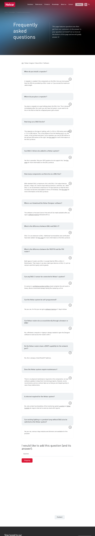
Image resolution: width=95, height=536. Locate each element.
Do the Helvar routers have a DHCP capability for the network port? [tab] (48, 348)
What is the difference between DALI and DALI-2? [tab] (48, 227)
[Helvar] (9, 4)
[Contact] (60, 517)
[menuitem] (30, 4)
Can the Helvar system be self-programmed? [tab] (48, 301)
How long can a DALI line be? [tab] (48, 123)
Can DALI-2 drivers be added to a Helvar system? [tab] (48, 152)
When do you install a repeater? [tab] (48, 73)
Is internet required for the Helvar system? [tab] (48, 398)
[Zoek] (89, 4)
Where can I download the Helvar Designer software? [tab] (48, 204)
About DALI (38, 63)
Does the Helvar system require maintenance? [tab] (48, 371)
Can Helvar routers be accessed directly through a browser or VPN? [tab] (48, 323)
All (22, 63)
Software (46, 63)
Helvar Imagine (29, 63)
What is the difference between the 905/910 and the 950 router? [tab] (48, 252)
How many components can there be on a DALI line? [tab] (48, 175)
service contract (38, 383)
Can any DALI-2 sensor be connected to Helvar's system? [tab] (48, 278)
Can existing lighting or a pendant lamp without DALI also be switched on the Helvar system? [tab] (48, 422)
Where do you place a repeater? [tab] (48, 98)
